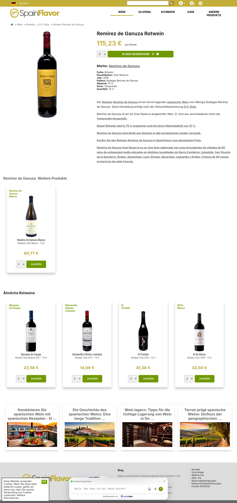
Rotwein (107, 102)
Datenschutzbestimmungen (206, 483)
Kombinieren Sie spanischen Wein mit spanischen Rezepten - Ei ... (32, 414)
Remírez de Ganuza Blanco (15, 193)
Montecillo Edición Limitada (71, 308)
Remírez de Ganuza (124, 66)
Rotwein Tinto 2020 (196, 357)
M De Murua (181, 306)
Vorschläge (198, 472)
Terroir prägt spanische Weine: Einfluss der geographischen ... (205, 414)
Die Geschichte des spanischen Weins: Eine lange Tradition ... (90, 414)
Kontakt (196, 469)
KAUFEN (36, 264)
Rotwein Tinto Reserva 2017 (28, 357)
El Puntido (125, 306)
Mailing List (198, 475)
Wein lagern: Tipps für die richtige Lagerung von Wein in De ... (147, 414)
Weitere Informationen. (14, 496)
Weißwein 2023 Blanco (28, 243)
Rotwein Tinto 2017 (84, 357)
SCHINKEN (168, 12)
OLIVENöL (144, 12)
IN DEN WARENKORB (140, 54)
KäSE (191, 12)
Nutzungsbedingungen (204, 480)
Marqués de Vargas (14, 306)
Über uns (196, 477)
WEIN (121, 12)
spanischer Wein (177, 102)
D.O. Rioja (190, 106)
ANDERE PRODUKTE (214, 13)
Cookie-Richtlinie (201, 486)
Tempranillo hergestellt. (112, 118)
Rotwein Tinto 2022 (140, 357)
